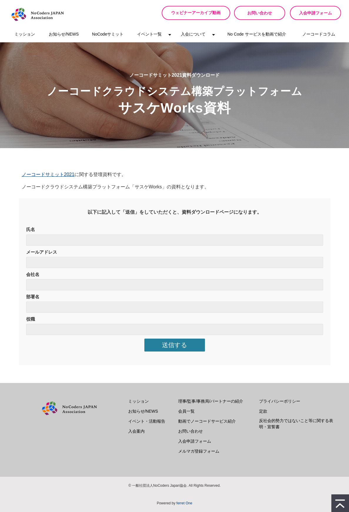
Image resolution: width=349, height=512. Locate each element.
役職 (30, 319)
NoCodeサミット (107, 34)
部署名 (32, 296)
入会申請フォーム (315, 13)
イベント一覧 (149, 34)
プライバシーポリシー (279, 401)
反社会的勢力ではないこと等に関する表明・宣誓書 (296, 423)
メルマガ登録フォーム (198, 451)
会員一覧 (186, 411)
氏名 (30, 229)
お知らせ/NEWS (64, 34)
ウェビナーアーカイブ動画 (198, 13)
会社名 (32, 274)
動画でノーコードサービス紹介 (207, 421)
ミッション (24, 34)
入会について (193, 34)
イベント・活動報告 (146, 421)
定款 (263, 411)
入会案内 (136, 431)
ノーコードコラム (318, 34)
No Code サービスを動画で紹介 (257, 34)
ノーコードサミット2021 (48, 174)
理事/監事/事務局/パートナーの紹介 (210, 401)
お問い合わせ (259, 13)
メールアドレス (41, 252)
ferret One (184, 503)
